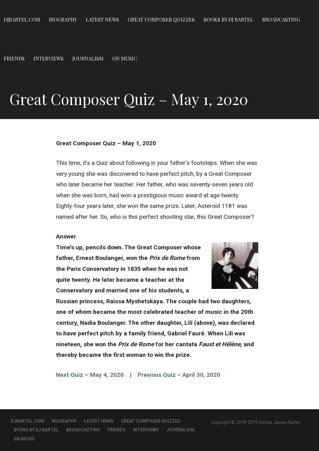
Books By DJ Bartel (228, 19)
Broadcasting (281, 19)
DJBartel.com (22, 19)
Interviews (48, 58)
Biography (63, 19)
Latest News (102, 19)
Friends (14, 58)
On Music (124, 58)
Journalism (87, 58)
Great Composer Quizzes (161, 19)
